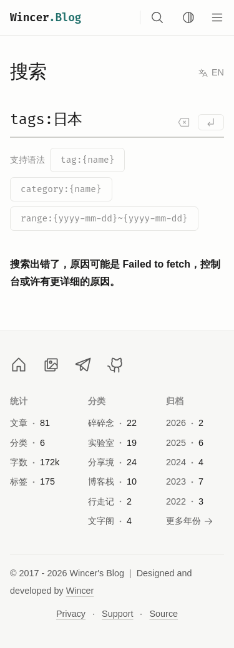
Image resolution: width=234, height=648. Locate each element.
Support (117, 614)
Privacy (70, 614)
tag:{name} (87, 160)
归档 (175, 401)
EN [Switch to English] (211, 72)
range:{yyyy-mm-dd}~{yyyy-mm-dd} (104, 219)
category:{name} (61, 189)
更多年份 (189, 521)
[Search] (117, 123)
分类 (97, 401)
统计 (19, 401)
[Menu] (217, 17)
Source (163, 614)
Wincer (45, 17)
